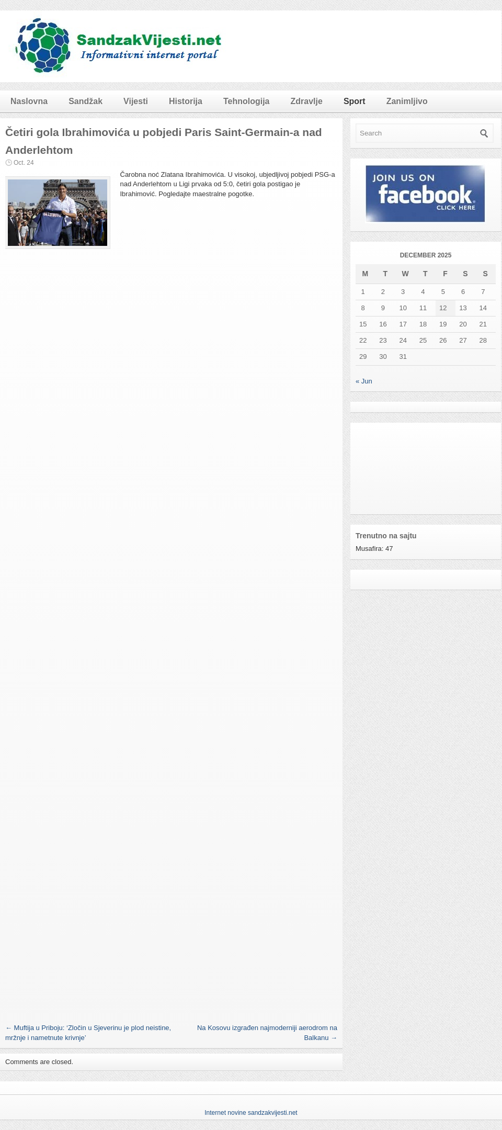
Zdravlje (307, 101)
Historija (185, 101)
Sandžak (85, 101)
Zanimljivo (407, 101)
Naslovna (29, 101)
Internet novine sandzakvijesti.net (250, 1112)
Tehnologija (246, 101)
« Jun (364, 381)
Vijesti (135, 101)
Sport (355, 101)
